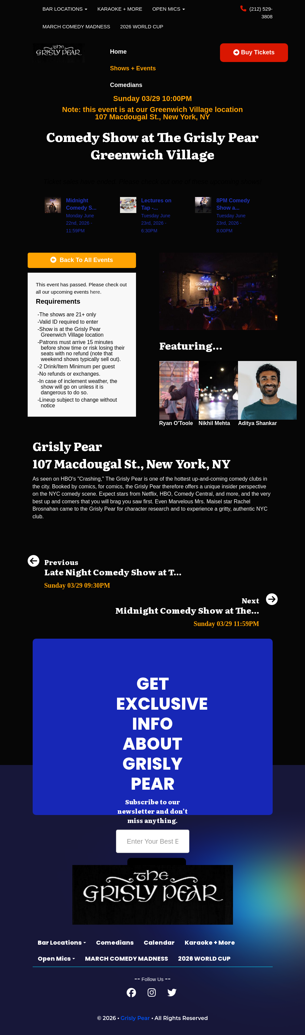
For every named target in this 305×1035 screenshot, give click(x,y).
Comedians (126, 85)
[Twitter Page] (172, 994)
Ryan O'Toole (176, 423)
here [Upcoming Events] (95, 292)
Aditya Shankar (257, 423)
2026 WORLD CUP (141, 26)
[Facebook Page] (131, 994)
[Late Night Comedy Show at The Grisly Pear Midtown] (105, 583)
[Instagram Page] (152, 994)
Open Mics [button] (168, 9)
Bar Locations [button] (65, 9)
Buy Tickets (254, 52)
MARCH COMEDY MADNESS (76, 26)
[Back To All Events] (82, 260)
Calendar (159, 942)
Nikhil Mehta (214, 423)
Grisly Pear (135, 1018)
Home (118, 51)
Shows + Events (133, 68)
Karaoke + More (119, 9)
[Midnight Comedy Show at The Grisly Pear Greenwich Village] (196, 621)
